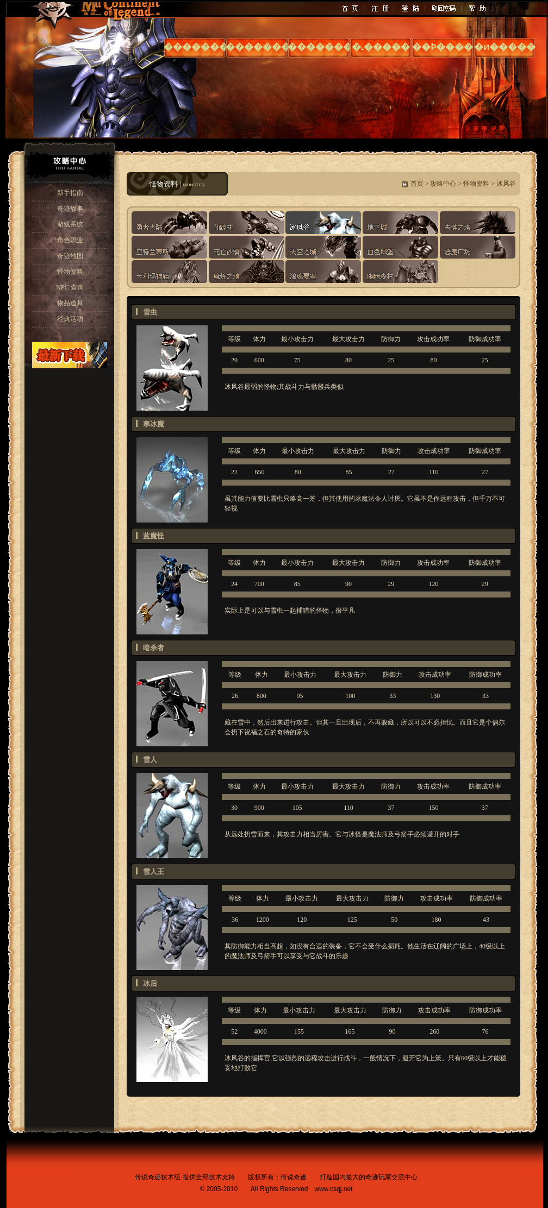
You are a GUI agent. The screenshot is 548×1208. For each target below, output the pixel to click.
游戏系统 (70, 224)
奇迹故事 (70, 208)
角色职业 (70, 240)
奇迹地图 (70, 256)
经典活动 (70, 319)
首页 (417, 183)
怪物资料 (70, 271)
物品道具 (70, 303)
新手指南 (70, 193)
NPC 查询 (69, 287)
